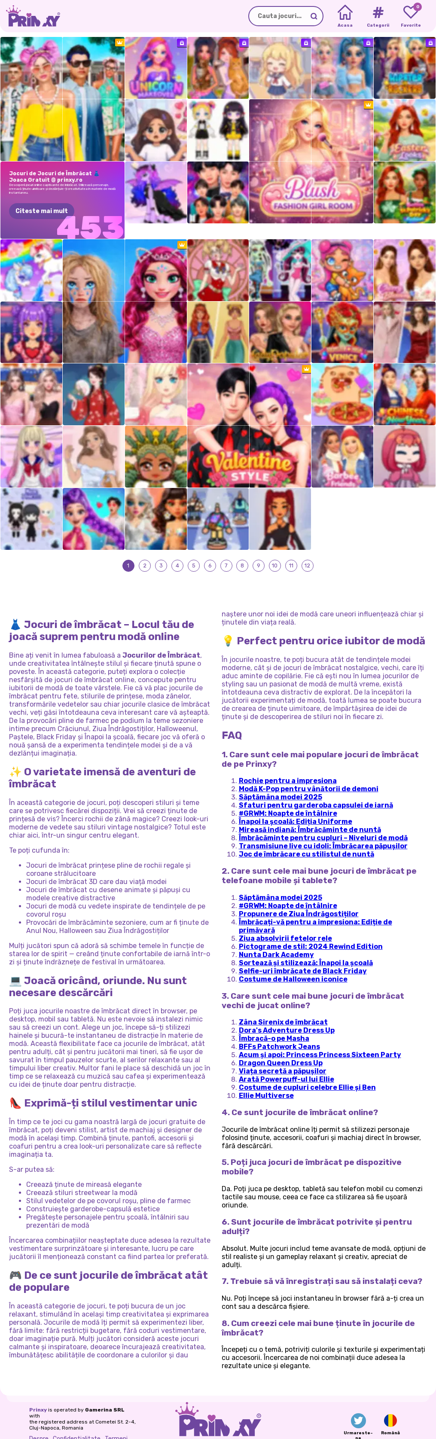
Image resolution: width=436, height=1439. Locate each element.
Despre (39, 1424)
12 (308, 550)
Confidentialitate (77, 1424)
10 (275, 550)
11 (291, 550)
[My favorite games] (411, 16)
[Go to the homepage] (30, 16)
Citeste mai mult (41, 211)
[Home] (345, 16)
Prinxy (38, 1395)
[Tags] (378, 16)
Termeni (116, 1424)
